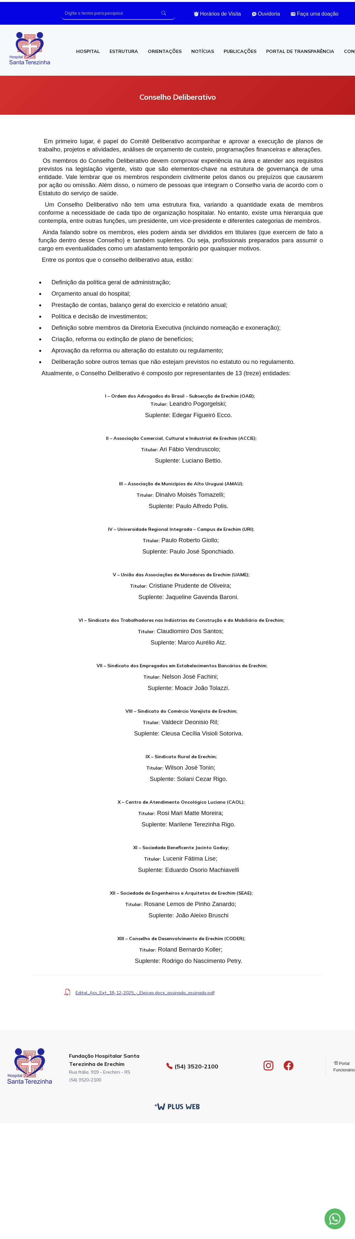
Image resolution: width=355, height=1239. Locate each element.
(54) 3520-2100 (192, 1066)
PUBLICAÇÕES (240, 51)
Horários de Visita (217, 14)
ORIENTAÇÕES (165, 51)
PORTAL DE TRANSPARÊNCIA (300, 51)
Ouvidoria (266, 14)
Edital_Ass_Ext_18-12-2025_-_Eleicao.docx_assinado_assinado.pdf (145, 993)
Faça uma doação (314, 14)
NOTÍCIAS (202, 51)
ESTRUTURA (124, 51)
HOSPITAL (88, 51)
